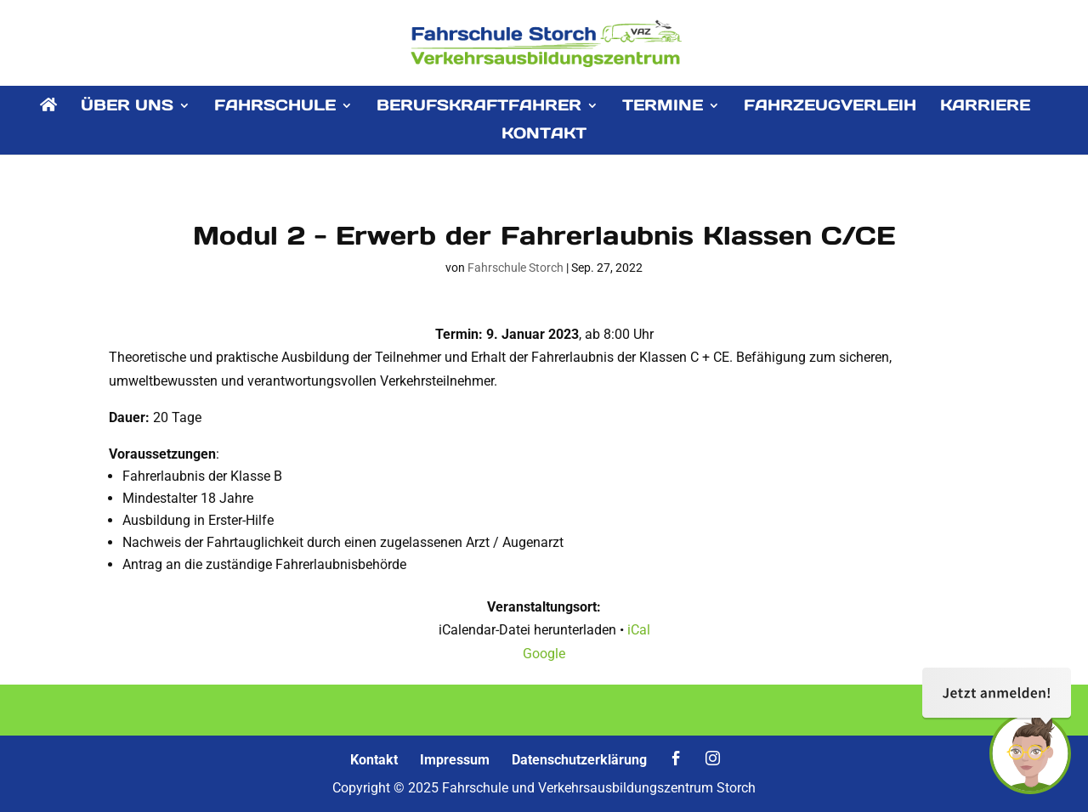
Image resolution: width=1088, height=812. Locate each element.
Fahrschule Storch (516, 267)
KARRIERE (985, 107)
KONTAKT (544, 135)
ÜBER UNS (127, 107)
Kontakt (374, 760)
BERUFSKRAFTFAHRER (479, 107)
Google (544, 654)
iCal (638, 630)
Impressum (455, 760)
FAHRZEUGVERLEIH (830, 107)
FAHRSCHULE (275, 107)
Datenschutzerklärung (579, 760)
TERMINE (662, 107)
